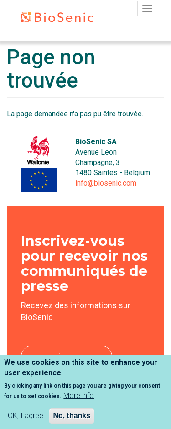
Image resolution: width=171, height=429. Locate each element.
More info (78, 400)
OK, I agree (25, 420)
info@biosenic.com (105, 183)
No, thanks (71, 420)
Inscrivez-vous (67, 356)
